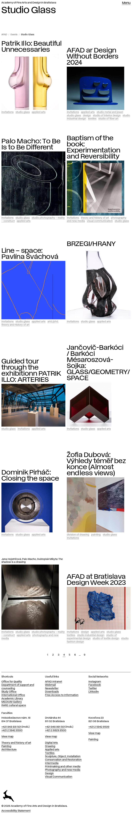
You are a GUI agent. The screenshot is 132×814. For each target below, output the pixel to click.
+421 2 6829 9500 (55, 730)
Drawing (50, 746)
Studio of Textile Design (106, 638)
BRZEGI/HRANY (91, 244)
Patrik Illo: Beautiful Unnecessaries (31, 47)
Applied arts (52, 749)
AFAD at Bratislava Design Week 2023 (96, 580)
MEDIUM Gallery (11, 702)
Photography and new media (62, 770)
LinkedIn (93, 692)
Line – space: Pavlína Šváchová (29, 254)
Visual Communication (100, 221)
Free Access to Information (61, 695)
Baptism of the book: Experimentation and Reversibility (93, 147)
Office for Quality (11, 682)
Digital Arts (51, 743)
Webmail (50, 685)
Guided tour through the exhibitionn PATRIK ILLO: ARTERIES (31, 370)
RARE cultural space (13, 705)
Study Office (8, 692)
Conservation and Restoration (63, 760)
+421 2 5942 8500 (12, 730)
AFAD (4, 35)
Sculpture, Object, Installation (62, 756)
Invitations (7, 112)
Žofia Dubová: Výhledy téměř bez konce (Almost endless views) (96, 464)
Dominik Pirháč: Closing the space (30, 475)
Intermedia (51, 763)
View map (7, 736)
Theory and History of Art (95, 218)
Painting (96, 535)
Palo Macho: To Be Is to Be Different (30, 144)
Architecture (9, 749)
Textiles (92, 119)
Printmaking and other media (62, 766)
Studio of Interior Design (107, 115)
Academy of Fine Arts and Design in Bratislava (28, 3)
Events (14, 35)
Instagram (94, 682)
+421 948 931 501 (11, 727)
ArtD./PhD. (52, 321)
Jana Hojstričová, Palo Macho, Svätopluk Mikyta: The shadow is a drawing (32, 560)
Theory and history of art (16, 743)
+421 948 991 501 (55, 727)
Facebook (94, 685)
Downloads (52, 692)
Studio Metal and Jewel (110, 112)
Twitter (92, 688)
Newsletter (52, 688)
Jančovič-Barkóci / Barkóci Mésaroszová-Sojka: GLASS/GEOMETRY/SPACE (98, 363)
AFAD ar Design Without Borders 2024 (93, 56)
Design (87, 115)
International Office (13, 695)
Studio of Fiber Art (108, 119)
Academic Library (12, 698)
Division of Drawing (78, 535)
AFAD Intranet (53, 682)
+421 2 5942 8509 (98, 727)
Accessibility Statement (15, 811)
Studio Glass (27, 35)
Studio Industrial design (90, 635)
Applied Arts (38, 112)
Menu (126, 3)
